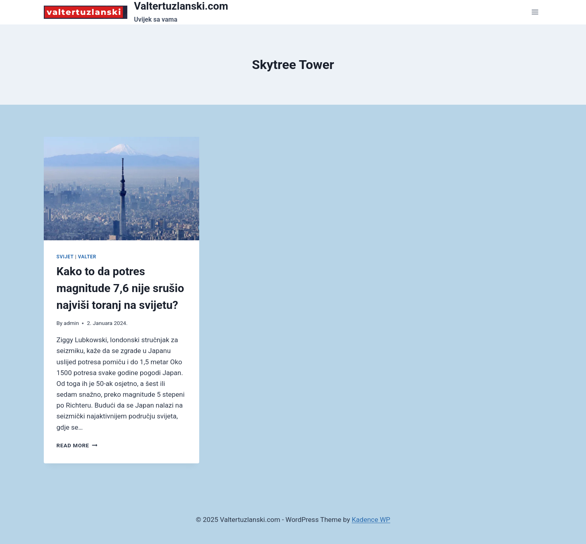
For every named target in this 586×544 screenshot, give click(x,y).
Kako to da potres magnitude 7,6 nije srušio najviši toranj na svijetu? (120, 288)
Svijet (65, 257)
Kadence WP (371, 520)
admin (71, 323)
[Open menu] (535, 12)
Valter (87, 257)
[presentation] (121, 188)
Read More (77, 445)
